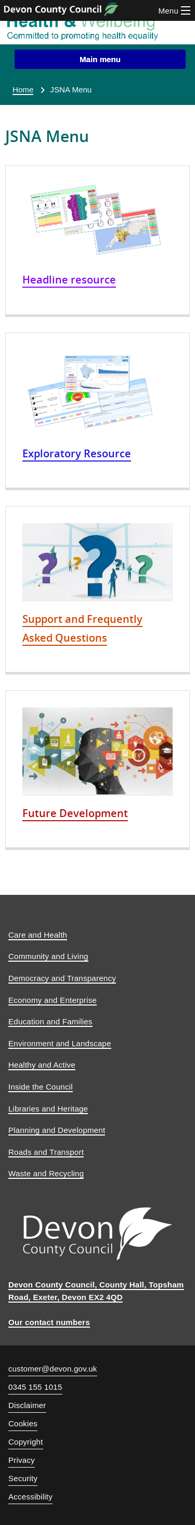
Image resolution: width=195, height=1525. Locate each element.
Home (22, 89)
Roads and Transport (46, 1152)
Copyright (25, 1441)
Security (22, 1478)
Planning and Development (56, 1130)
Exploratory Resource (76, 453)
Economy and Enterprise (52, 1000)
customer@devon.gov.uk (52, 1368)
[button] (100, 59)
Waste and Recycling (46, 1173)
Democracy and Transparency (62, 978)
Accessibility (30, 1496)
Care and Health (37, 934)
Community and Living (48, 956)
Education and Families (50, 1021)
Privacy (21, 1460)
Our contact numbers (49, 1322)
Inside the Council (40, 1086)
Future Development (75, 813)
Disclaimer (27, 1405)
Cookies (22, 1423)
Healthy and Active (41, 1064)
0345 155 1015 (35, 1388)
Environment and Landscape (59, 1043)
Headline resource (69, 279)
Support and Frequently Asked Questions (82, 627)
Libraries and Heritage (48, 1108)
